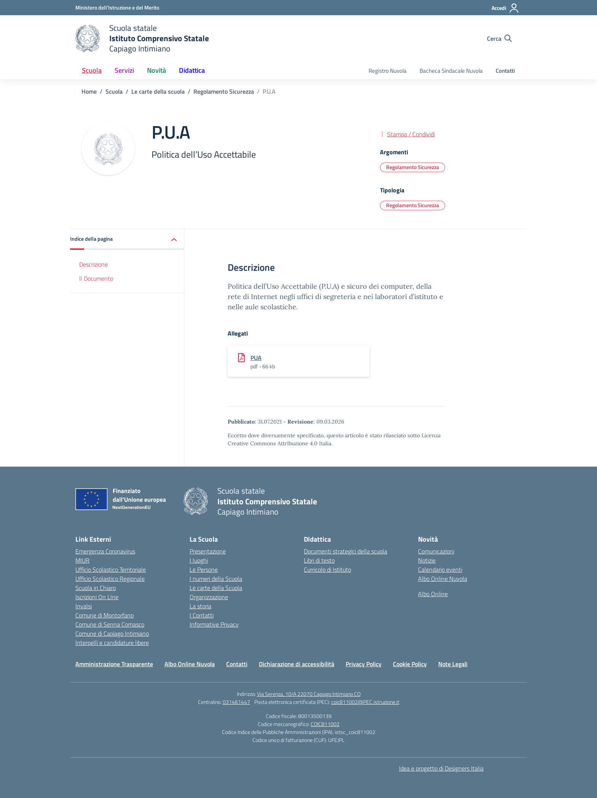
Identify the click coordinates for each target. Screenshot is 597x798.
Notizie (427, 560)
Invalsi (83, 606)
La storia (200, 606)
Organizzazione (209, 596)
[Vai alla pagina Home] (89, 91)
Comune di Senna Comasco (109, 624)
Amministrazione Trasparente (114, 663)
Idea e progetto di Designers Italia (441, 768)
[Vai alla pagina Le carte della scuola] (158, 91)
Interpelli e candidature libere (112, 642)
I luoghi (199, 560)
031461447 (236, 702)
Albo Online (433, 593)
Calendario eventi (440, 569)
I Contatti (202, 615)
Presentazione (208, 551)
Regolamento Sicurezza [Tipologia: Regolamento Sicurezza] (412, 205)
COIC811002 (325, 724)
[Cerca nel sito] (499, 38)
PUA (256, 357)
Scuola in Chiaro (95, 587)
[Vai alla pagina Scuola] (114, 91)
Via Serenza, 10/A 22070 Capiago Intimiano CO (309, 694)
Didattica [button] (192, 70)
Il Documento (96, 278)
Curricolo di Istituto (327, 569)
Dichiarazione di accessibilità (296, 663)
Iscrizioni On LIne (96, 596)
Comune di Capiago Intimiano (112, 633)
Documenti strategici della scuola (345, 551)
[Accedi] (505, 8)
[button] (127, 239)
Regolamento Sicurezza (412, 167)
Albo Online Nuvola (442, 578)
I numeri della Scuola (216, 578)
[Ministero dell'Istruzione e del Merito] (117, 7)
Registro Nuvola (388, 70)
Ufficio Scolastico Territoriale (110, 569)
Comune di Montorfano (104, 615)
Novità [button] (156, 70)
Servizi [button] (124, 70)
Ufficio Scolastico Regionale (110, 578)
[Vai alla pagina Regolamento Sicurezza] (223, 91)
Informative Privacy (214, 624)
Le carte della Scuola (216, 587)
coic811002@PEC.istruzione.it (365, 702)
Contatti (505, 70)
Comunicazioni (436, 551)
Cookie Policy (410, 663)
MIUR (82, 560)
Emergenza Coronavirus (105, 551)
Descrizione (93, 264)
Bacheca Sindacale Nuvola (451, 70)
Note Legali (453, 663)
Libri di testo (319, 560)
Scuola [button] (92, 70)
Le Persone (204, 569)
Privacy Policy (364, 663)
